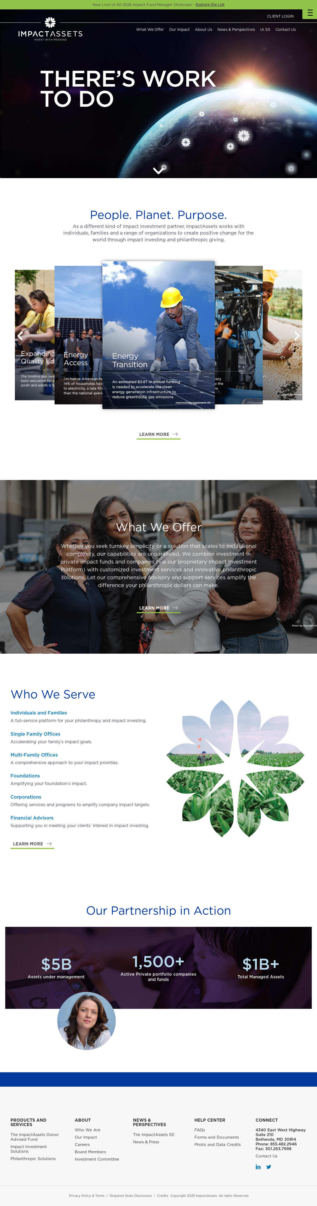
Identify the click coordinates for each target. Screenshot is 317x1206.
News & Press (146, 1142)
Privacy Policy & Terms (87, 1196)
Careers (82, 1144)
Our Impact (179, 29)
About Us (203, 29)
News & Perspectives (236, 29)
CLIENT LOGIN (280, 16)
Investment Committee (97, 1159)
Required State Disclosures (131, 1196)
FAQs (199, 1130)
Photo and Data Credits (217, 1144)
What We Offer (150, 29)
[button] (297, 335)
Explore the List (210, 5)
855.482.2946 (283, 1144)
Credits (162, 1196)
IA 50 (265, 29)
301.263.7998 (278, 1148)
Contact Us (285, 29)
